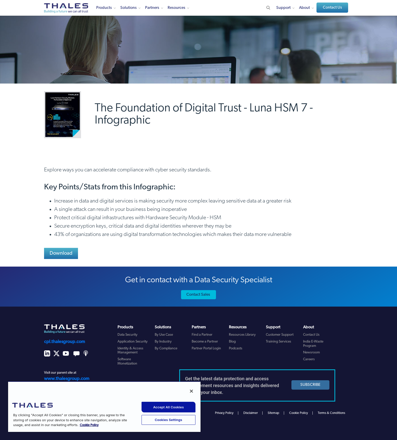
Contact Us (332, 8)
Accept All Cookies (168, 407)
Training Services (278, 342)
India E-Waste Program (313, 344)
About (304, 8)
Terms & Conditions (331, 413)
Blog (232, 342)
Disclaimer (250, 413)
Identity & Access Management (130, 351)
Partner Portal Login (206, 348)
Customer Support (279, 335)
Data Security (127, 335)
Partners (152, 8)
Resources (176, 8)
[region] (104, 406)
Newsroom (311, 352)
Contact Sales (198, 295)
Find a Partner (202, 335)
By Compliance (166, 348)
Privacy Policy (224, 413)
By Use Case (164, 335)
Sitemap (273, 413)
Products (104, 8)
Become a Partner (205, 342)
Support (283, 8)
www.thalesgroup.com (66, 378)
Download (61, 253)
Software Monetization (127, 361)
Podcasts (235, 348)
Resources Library (242, 335)
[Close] (191, 391)
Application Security (132, 342)
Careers (309, 359)
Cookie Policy (298, 413)
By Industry (163, 342)
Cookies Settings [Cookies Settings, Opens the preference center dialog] (168, 420)
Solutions (128, 8)
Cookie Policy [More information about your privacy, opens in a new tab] (89, 425)
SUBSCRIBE (310, 385)
